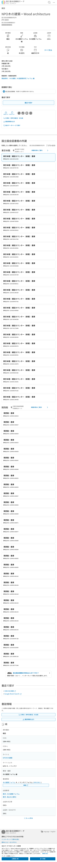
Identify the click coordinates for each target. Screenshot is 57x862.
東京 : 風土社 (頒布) (9, 797)
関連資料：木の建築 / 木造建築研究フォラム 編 (18, 78)
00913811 (37, 782)
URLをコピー (12, 113)
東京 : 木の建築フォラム (11, 794)
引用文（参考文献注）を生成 (13, 118)
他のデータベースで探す (11, 125)
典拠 (25, 785)
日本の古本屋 (10, 691)
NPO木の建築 (7, 758)
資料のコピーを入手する (9, 842)
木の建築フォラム (9, 782)
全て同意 (42, 859)
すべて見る (48, 50)
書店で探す (28, 103)
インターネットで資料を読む (10, 839)
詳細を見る (45, 853)
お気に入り (6, 113)
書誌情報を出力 (9, 121)
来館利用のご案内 (40, 150)
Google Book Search (13, 694)
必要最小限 (15, 859)
